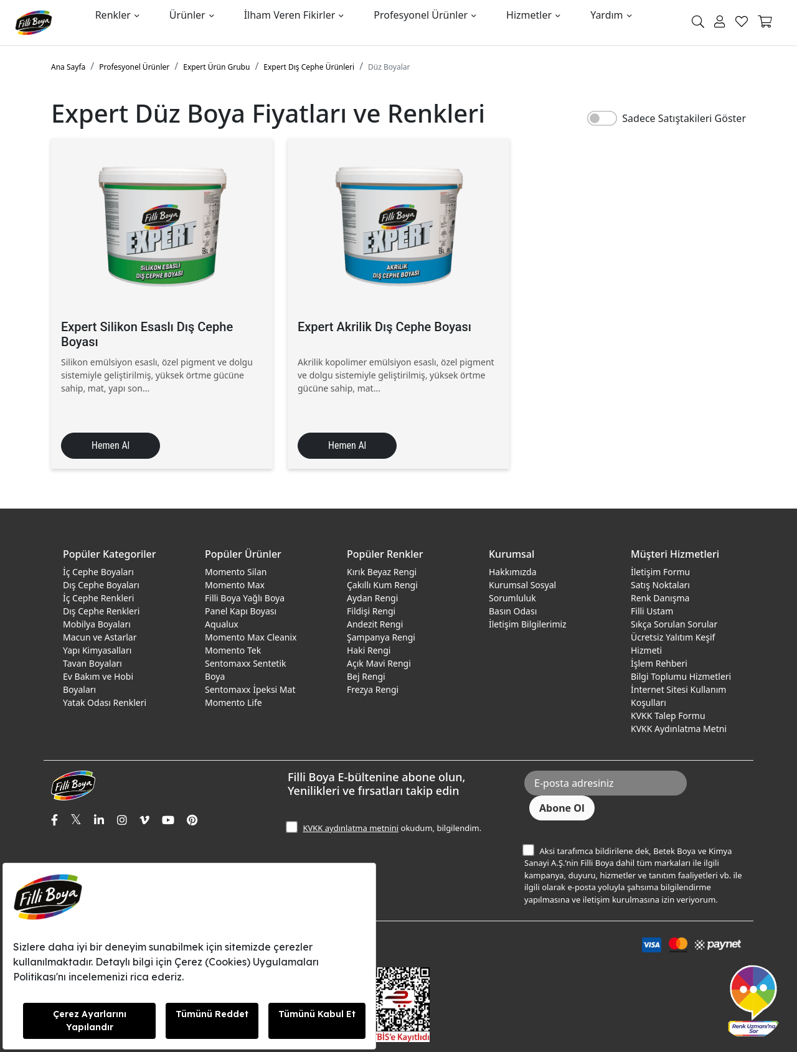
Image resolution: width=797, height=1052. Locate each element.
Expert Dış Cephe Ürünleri (308, 67)
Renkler (113, 15)
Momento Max (235, 585)
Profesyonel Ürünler (421, 15)
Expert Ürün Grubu (216, 67)
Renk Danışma (660, 598)
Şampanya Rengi (381, 637)
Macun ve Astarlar (99, 637)
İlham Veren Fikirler (290, 15)
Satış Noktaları (660, 585)
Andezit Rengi (375, 624)
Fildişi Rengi (371, 611)
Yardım (606, 15)
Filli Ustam (652, 611)
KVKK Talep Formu (668, 715)
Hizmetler (529, 15)
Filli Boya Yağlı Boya (245, 598)
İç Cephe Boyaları (98, 572)
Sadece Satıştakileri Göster (684, 118)
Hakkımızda (513, 572)
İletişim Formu (660, 572)
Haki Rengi (368, 650)
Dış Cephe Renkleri (101, 611)
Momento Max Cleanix (250, 637)
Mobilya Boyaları (97, 624)
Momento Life (233, 702)
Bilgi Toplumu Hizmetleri (681, 676)
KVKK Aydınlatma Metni (679, 729)
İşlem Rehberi (659, 663)
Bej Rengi (366, 676)
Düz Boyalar (389, 67)
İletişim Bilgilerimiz (528, 624)
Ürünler (187, 15)
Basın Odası (513, 611)
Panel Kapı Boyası (240, 611)
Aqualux (221, 624)
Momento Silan (235, 572)
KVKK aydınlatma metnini (350, 828)
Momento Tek (233, 650)
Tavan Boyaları (92, 663)
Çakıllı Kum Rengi (382, 585)
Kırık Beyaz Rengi (382, 572)
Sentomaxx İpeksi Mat (250, 689)
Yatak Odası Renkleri (104, 702)
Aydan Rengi (372, 598)
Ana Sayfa (68, 67)
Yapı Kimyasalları (97, 650)
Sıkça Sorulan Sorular (674, 624)
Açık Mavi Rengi (379, 663)
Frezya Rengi (372, 689)
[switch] (602, 118)
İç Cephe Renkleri (98, 598)
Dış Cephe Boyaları (101, 585)
